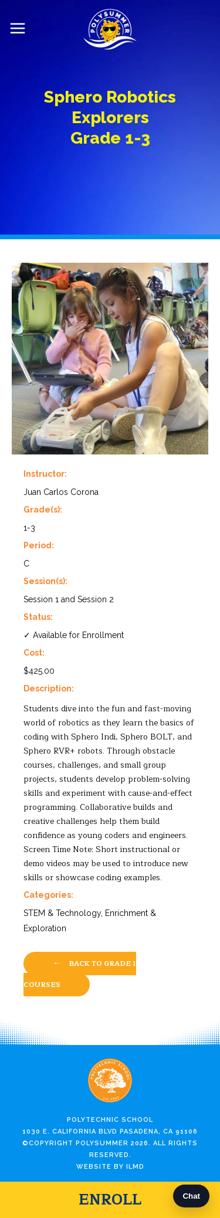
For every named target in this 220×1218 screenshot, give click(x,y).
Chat (191, 1196)
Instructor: (45, 474)
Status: (38, 617)
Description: (48, 688)
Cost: (34, 652)
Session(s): (45, 581)
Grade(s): (42, 509)
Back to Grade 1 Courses (79, 973)
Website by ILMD (110, 1166)
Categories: (48, 895)
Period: (38, 545)
